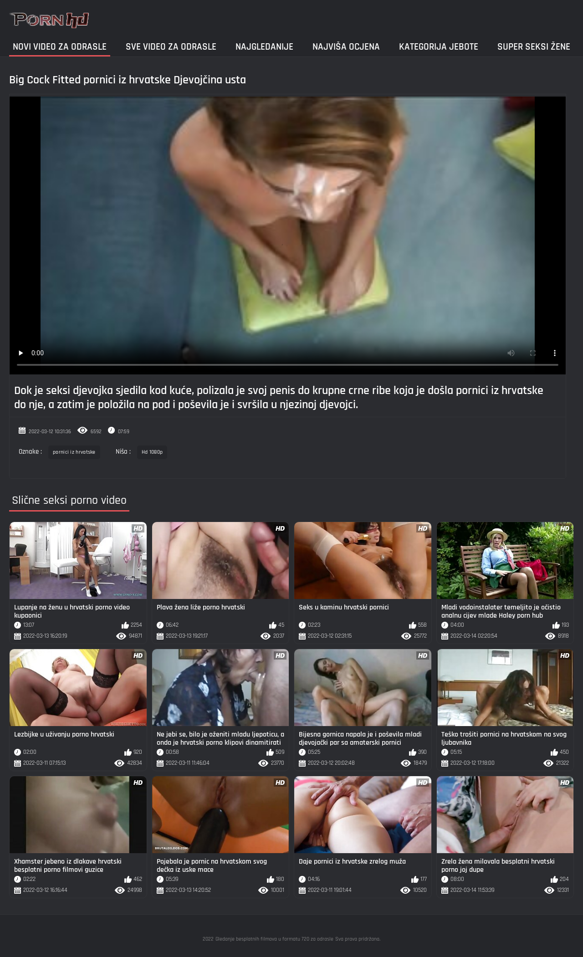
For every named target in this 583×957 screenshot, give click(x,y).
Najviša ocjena (346, 47)
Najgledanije (264, 47)
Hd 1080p (152, 452)
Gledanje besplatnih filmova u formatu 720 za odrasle (274, 939)
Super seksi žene (533, 47)
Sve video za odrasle (171, 47)
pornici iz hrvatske (74, 452)
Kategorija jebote (438, 47)
